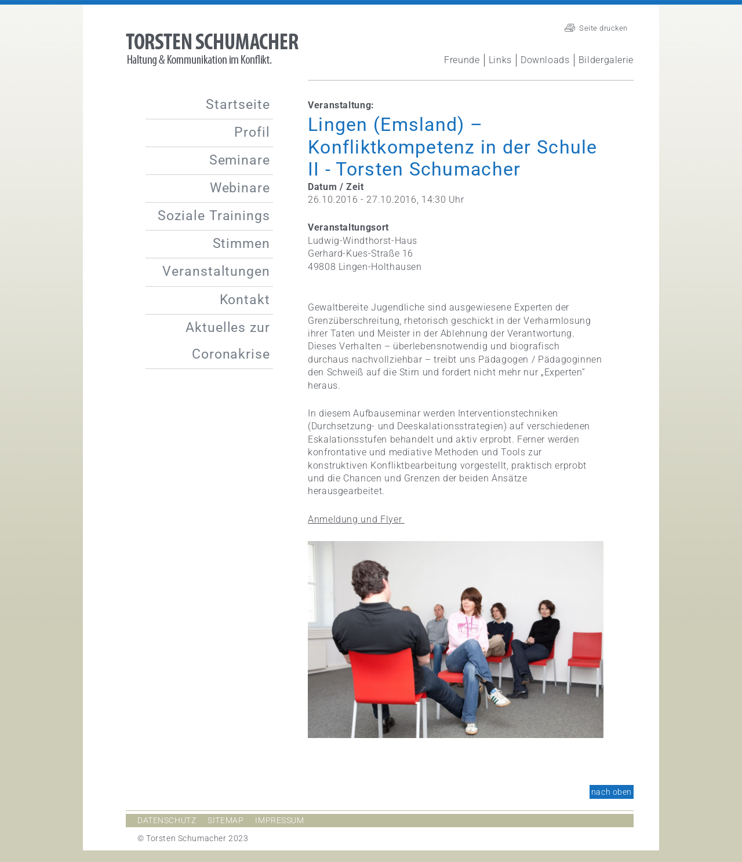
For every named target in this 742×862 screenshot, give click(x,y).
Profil (252, 132)
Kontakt (245, 300)
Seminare (239, 160)
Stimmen (241, 243)
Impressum (279, 821)
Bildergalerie (606, 59)
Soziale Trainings (214, 216)
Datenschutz (166, 821)
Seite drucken (603, 28)
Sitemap (225, 821)
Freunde (461, 59)
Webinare (240, 188)
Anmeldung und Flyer (356, 519)
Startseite (238, 104)
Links (500, 59)
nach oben (611, 792)
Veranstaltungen (216, 271)
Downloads (545, 59)
